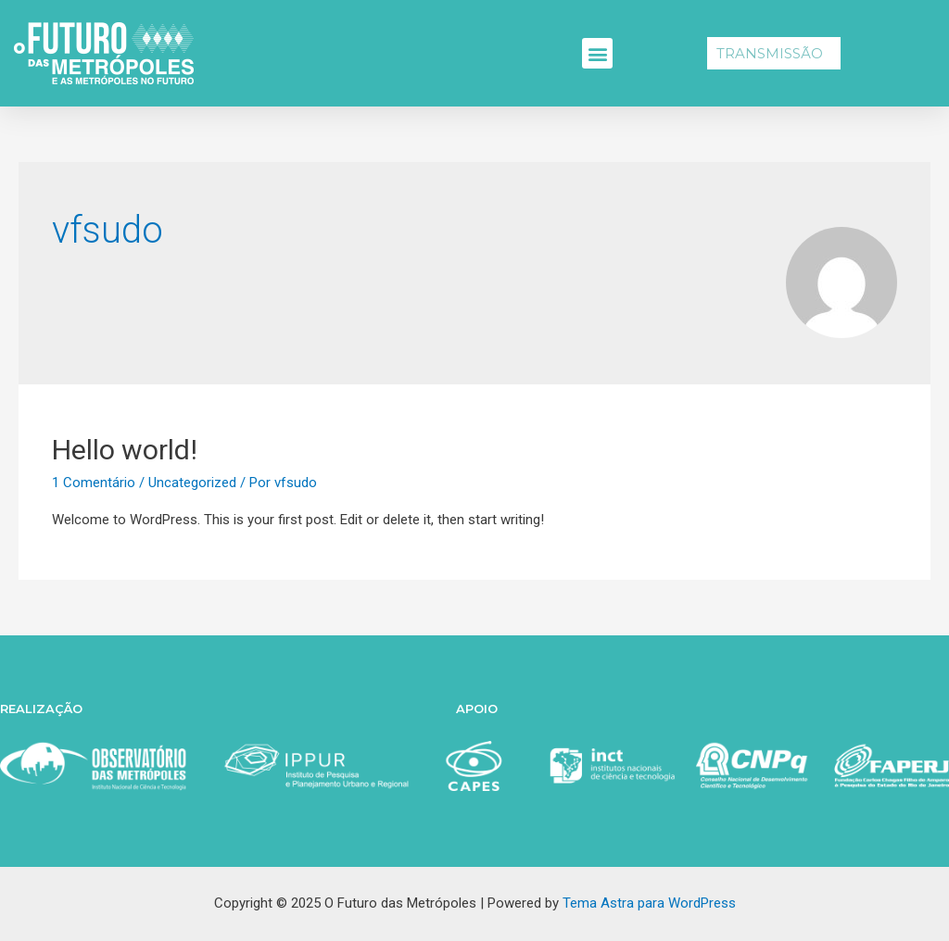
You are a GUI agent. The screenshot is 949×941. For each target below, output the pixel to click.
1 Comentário (93, 482)
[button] (597, 53)
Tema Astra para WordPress (649, 903)
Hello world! (124, 449)
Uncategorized (192, 482)
